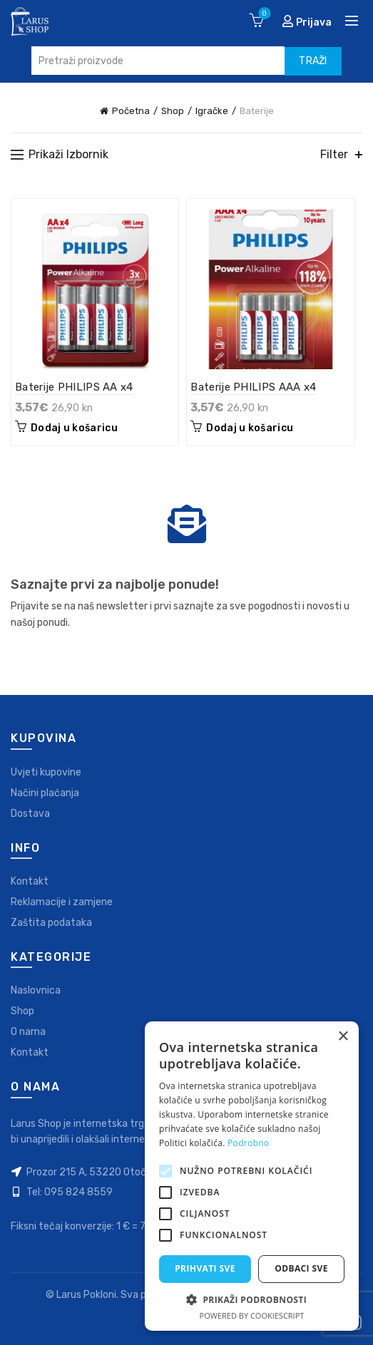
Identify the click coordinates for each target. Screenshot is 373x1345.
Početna (131, 110)
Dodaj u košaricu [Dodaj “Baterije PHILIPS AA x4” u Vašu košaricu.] (74, 428)
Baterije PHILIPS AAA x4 (253, 387)
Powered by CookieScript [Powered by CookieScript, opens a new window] (252, 1315)
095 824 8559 (78, 1192)
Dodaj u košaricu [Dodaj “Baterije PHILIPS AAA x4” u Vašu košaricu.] (249, 428)
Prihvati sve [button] (205, 1268)
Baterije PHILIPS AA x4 (74, 387)
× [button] (342, 1036)
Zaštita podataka (51, 923)
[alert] (252, 1176)
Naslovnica (36, 990)
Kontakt (29, 881)
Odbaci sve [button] (301, 1268)
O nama (28, 1032)
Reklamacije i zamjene (62, 902)
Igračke (211, 110)
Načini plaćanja (45, 793)
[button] (251, 1299)
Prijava (307, 21)
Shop (172, 110)
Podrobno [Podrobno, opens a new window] (248, 1143)
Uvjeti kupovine (46, 772)
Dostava (30, 814)
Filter (334, 154)
